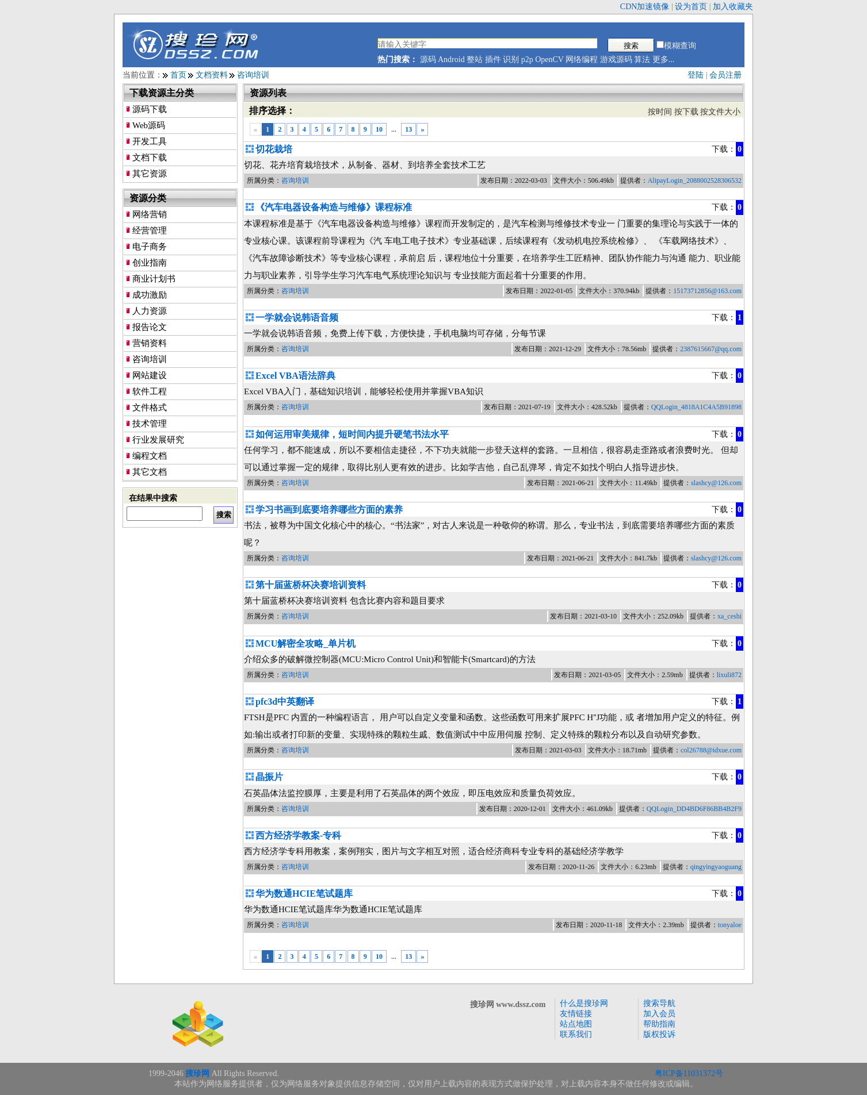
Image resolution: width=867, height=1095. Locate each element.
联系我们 (576, 1034)
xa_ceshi (729, 616)
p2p (527, 59)
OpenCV (549, 59)
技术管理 (149, 423)
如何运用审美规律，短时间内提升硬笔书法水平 (352, 434)
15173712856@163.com (707, 291)
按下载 (686, 111)
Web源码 (148, 125)
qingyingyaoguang (716, 867)
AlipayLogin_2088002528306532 (695, 180)
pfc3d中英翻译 (284, 701)
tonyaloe (730, 925)
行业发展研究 (158, 439)
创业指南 (149, 262)
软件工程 (149, 391)
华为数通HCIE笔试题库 (304, 893)
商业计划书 (153, 278)
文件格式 (149, 407)
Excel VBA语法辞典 (295, 376)
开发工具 (149, 141)
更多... (663, 59)
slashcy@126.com (716, 483)
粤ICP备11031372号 (689, 1073)
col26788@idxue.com (711, 750)
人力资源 (149, 311)
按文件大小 (720, 111)
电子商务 (149, 246)
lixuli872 (729, 675)
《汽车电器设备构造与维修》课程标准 (333, 207)
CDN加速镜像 (645, 6)
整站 (475, 59)
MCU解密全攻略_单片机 (305, 643)
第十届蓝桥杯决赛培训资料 (310, 585)
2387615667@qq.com (711, 349)
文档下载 (149, 157)
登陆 (696, 75)
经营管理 (149, 230)
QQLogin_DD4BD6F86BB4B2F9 (694, 809)
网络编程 (582, 59)
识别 (511, 59)
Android (451, 59)
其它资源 (149, 173)
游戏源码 (616, 59)
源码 (428, 59)
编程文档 (149, 455)
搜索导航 (659, 1003)
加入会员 (659, 1013)
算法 (642, 59)
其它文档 (149, 472)
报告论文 (149, 327)
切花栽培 (273, 149)
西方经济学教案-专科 (298, 835)
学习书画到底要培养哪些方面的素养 (329, 509)
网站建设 (149, 375)
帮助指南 (659, 1024)
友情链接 (576, 1013)
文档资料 (212, 75)
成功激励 (149, 294)
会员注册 (725, 75)
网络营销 (149, 214)
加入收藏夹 (733, 6)
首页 (178, 75)
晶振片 (269, 777)
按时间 (660, 111)
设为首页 (691, 6)
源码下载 (149, 109)
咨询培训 (253, 75)
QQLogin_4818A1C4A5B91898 (696, 407)
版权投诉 (659, 1034)
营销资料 (149, 343)
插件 (493, 59)
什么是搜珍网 (584, 1003)
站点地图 (576, 1024)
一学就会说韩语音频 (296, 317)
